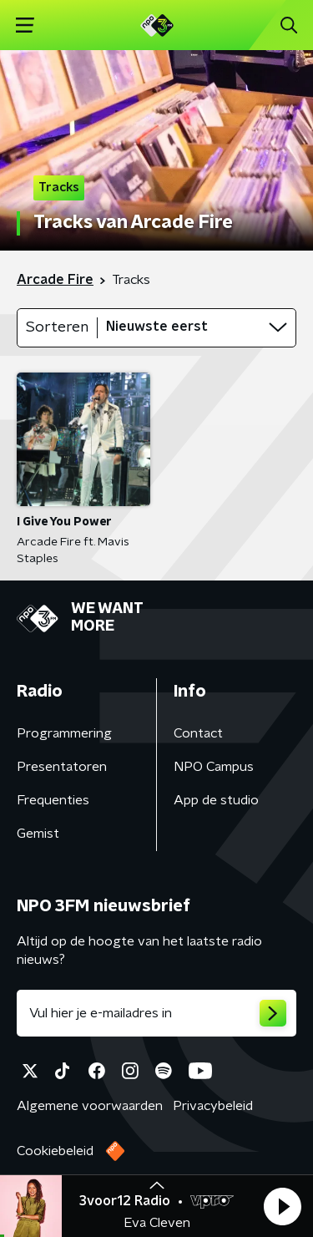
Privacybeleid (213, 1106)
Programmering (64, 733)
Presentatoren (62, 766)
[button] (282, 1206)
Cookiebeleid (55, 1151)
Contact (198, 733)
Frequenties (53, 800)
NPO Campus (214, 766)
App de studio (216, 800)
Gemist (38, 833)
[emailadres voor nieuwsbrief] (156, 1013)
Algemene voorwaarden (90, 1106)
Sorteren (57, 327)
